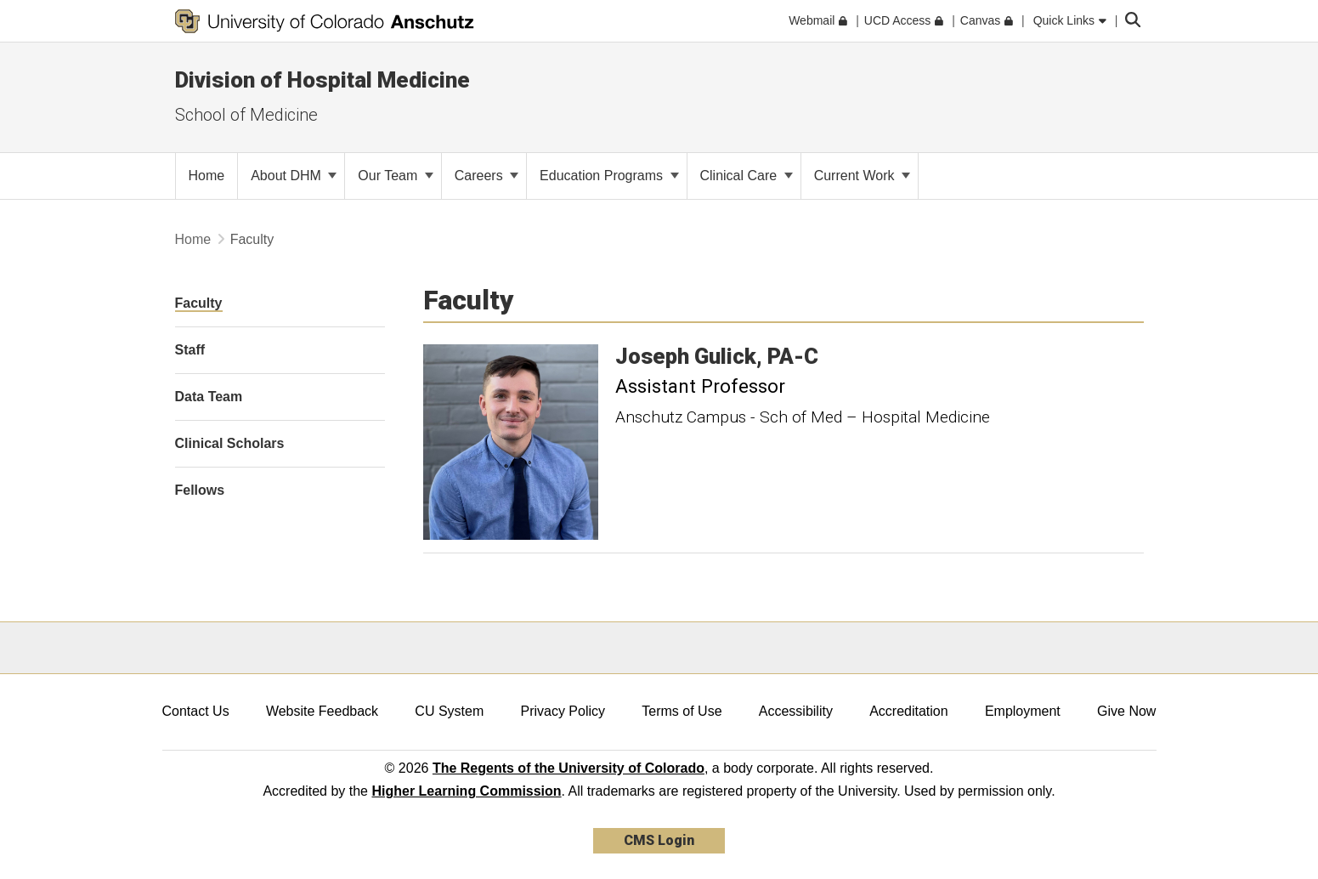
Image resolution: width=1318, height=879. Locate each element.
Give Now (1126, 711)
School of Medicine (246, 115)
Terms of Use (681, 711)
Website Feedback (322, 711)
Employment (1023, 711)
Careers (486, 175)
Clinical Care (746, 175)
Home (193, 239)
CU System (449, 711)
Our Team (395, 175)
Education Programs (609, 175)
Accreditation (908, 711)
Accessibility (796, 711)
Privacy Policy (562, 711)
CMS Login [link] (659, 840)
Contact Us (195, 711)
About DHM (294, 175)
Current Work (862, 175)
